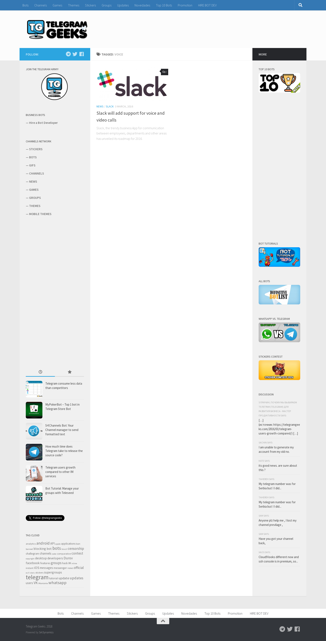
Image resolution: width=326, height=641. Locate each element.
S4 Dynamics (46, 632)
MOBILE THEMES (40, 214)
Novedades (142, 5)
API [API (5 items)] (52, 543)
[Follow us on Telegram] (68, 54)
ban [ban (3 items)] (78, 543)
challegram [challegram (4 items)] (32, 553)
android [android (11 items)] (43, 543)
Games (57, 5)
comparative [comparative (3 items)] (64, 553)
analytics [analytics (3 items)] (31, 543)
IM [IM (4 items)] (69, 563)
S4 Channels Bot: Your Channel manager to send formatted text (61, 429)
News (100, 106)
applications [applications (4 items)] (68, 543)
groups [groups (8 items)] (56, 563)
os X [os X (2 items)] (27, 572)
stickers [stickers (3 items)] (39, 572)
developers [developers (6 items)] (55, 558)
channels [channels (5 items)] (45, 553)
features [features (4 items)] (45, 563)
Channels (40, 5)
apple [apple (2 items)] (58, 544)
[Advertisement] (57, 292)
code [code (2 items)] (54, 553)
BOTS (33, 157)
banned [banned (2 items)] (29, 549)
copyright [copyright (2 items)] (30, 558)
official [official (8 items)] (79, 567)
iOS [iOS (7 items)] (36, 568)
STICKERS (35, 149)
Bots (25, 5)
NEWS (33, 181)
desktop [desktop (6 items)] (41, 558)
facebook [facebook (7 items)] (33, 563)
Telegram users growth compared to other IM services (60, 471)
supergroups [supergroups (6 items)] (53, 572)
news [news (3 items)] (70, 568)
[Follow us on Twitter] (74, 54)
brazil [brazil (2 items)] (64, 549)
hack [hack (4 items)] (65, 563)
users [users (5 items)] (29, 583)
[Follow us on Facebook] (81, 54)
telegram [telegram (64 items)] (37, 577)
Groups (106, 5)
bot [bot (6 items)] (49, 548)
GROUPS (35, 198)
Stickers (90, 5)
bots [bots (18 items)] (56, 548)
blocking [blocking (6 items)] (39, 548)
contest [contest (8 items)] (77, 553)
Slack (110, 106)
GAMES (33, 190)
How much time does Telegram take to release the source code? (64, 450)
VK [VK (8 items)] (36, 583)
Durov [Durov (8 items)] (68, 558)
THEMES (34, 206)
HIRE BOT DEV (207, 5)
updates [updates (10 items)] (76, 578)
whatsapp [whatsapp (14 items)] (57, 582)
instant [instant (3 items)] (29, 568)
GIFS (32, 165)
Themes (73, 5)
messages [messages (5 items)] (46, 568)
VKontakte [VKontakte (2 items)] (43, 583)
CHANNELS (36, 173)
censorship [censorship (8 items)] (76, 548)
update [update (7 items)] (63, 578)
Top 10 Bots (164, 5)
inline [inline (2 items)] (74, 563)
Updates (123, 5)
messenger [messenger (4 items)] (60, 568)
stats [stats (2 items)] (32, 572)
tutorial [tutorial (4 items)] (53, 578)
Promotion (185, 5)
